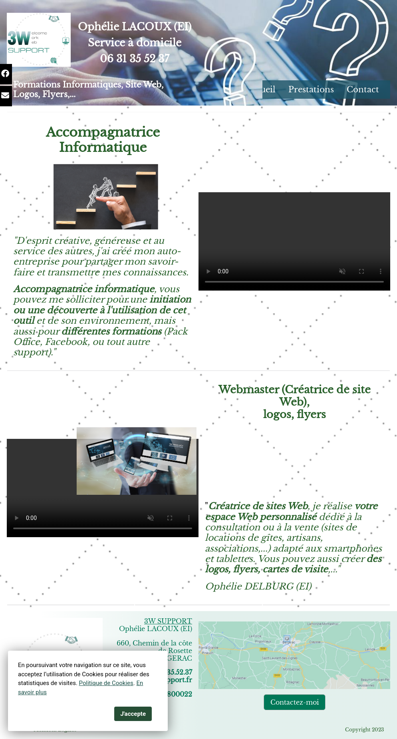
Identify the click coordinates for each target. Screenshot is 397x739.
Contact (363, 89)
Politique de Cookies (106, 683)
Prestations (311, 89)
